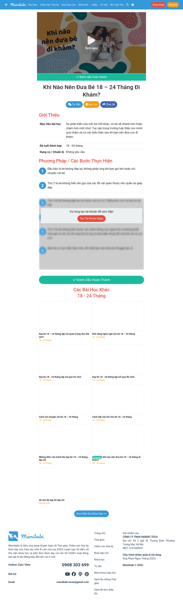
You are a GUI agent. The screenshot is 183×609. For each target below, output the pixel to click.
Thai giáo (32, 4)
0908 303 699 (75, 564)
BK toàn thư (117, 4)
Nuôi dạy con (69, 4)
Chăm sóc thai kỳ (49, 4)
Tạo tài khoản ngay (91, 218)
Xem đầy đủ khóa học (91, 513)
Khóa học (83, 4)
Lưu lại (91, 104)
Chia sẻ (109, 104)
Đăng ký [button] (173, 4)
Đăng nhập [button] (158, 4)
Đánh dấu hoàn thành (91, 77)
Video (94, 4)
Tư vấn (104, 4)
